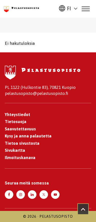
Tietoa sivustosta (22, 143)
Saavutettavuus (20, 128)
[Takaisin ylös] (83, 209)
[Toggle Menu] (86, 8)
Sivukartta (15, 150)
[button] (68, 8)
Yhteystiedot (17, 114)
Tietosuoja (15, 121)
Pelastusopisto (56, 216)
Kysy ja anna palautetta (28, 135)
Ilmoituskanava (20, 157)
